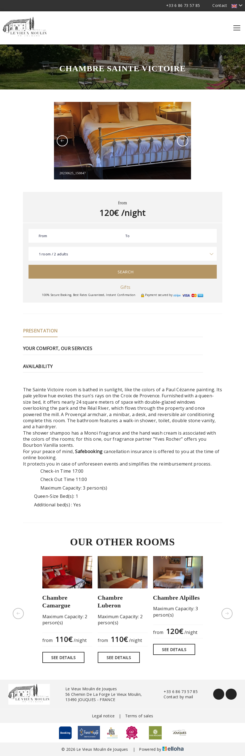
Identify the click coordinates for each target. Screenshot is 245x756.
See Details (63, 657)
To (127, 235)
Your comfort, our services (57, 348)
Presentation (40, 331)
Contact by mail (175, 696)
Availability (38, 366)
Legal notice (103, 715)
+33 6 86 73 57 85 (177, 691)
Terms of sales (139, 715)
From (43, 235)
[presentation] (62, 140)
